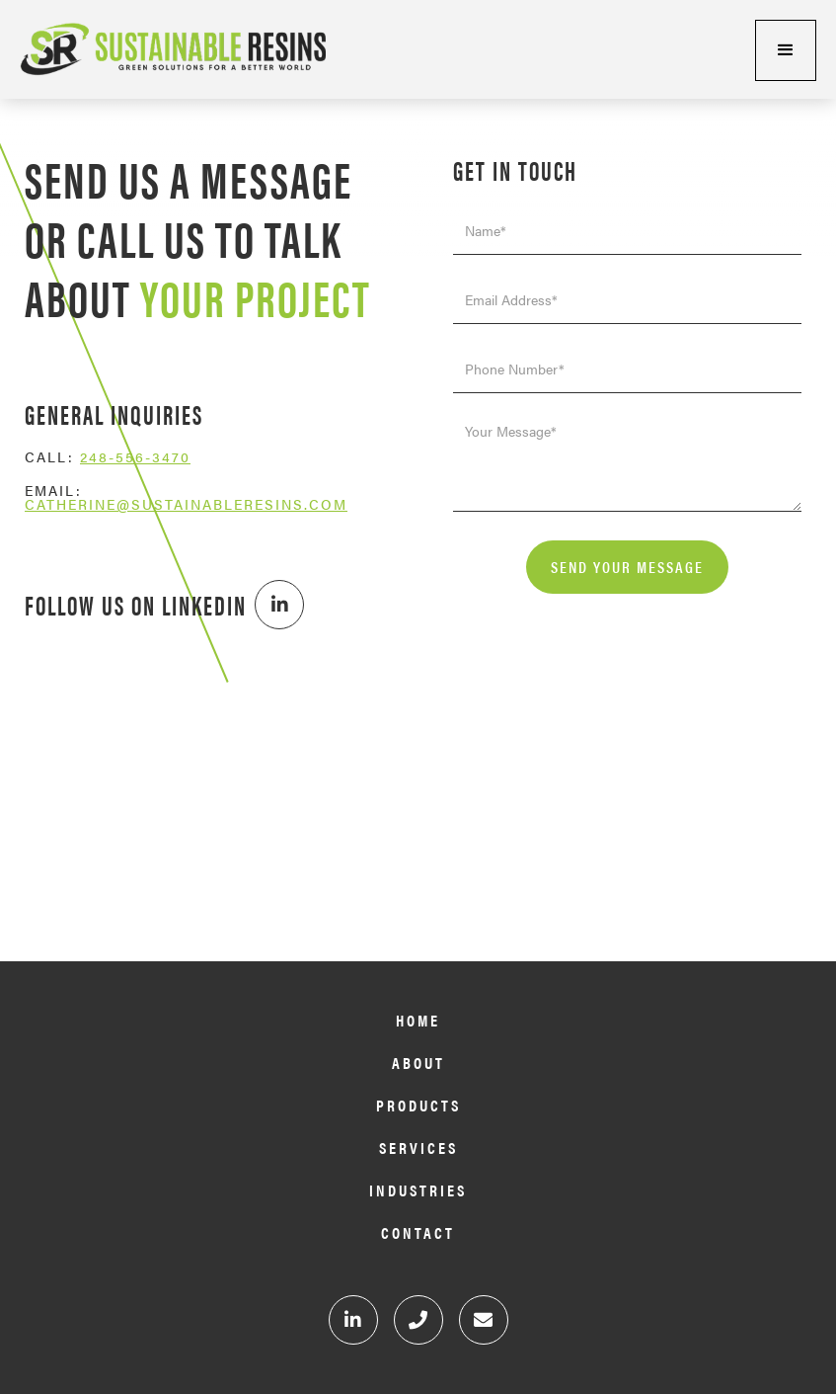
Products (418, 1106)
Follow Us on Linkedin (136, 605)
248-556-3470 (135, 456)
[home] (163, 49)
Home (418, 1021)
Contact (418, 1233)
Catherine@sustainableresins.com (186, 504)
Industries (418, 1191)
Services (418, 1148)
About (418, 1063)
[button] (785, 50)
